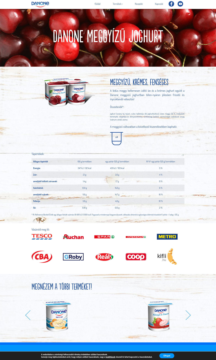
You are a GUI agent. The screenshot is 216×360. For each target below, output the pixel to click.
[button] (30, 315)
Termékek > (117, 3)
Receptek (139, 3)
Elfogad (167, 356)
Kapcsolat (159, 3)
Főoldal (98, 3)
